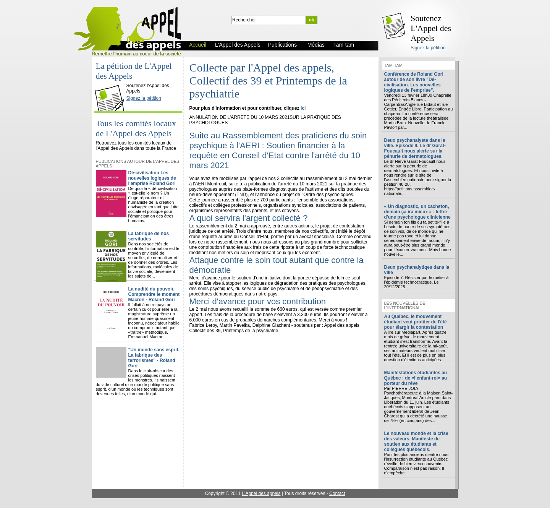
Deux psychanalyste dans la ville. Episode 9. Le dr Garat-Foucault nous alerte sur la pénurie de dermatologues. (415, 148)
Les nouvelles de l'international (404, 305)
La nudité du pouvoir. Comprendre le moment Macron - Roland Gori (154, 294)
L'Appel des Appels (111, 79)
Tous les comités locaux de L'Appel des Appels (136, 128)
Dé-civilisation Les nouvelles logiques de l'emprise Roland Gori (152, 178)
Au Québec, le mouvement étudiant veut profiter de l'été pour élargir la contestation (415, 322)
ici (303, 108)
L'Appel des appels (261, 493)
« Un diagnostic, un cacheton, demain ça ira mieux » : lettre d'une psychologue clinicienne (417, 212)
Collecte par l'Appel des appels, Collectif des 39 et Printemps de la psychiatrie (268, 80)
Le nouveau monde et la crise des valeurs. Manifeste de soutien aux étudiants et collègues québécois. (416, 441)
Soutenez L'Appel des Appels (431, 28)
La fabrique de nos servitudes (148, 236)
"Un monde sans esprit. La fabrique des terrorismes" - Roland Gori (154, 357)
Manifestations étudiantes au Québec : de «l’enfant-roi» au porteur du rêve (415, 378)
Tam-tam (393, 65)
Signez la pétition (428, 47)
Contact (337, 493)
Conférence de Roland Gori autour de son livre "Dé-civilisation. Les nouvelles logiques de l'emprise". (413, 82)
